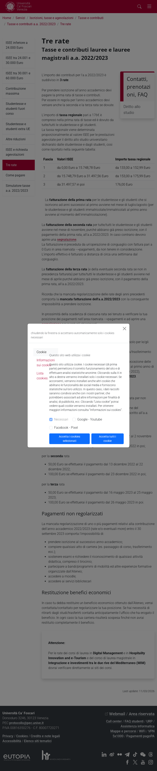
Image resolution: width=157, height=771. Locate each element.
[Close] (124, 328)
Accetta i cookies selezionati (69, 438)
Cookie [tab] (41, 352)
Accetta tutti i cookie (107, 438)
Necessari (61, 419)
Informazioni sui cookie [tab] (46, 362)
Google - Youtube (89, 419)
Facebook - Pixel (66, 428)
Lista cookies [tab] (42, 375)
